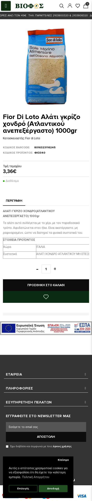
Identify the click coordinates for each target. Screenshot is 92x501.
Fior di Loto (32, 138)
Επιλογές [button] (23, 488)
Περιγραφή (14, 200)
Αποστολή (46, 437)
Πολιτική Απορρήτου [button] (35, 477)
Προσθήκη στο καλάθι (46, 285)
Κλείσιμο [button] (63, 460)
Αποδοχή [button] (53, 488)
